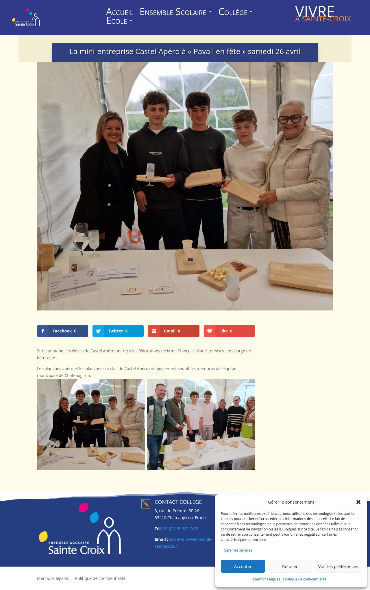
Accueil (119, 13)
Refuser (290, 566)
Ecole (116, 21)
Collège (232, 13)
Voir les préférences (338, 566)
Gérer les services (238, 550)
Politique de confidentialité (304, 579)
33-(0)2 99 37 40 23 (180, 528)
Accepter (243, 566)
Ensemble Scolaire (173, 13)
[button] (358, 502)
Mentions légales (266, 579)
